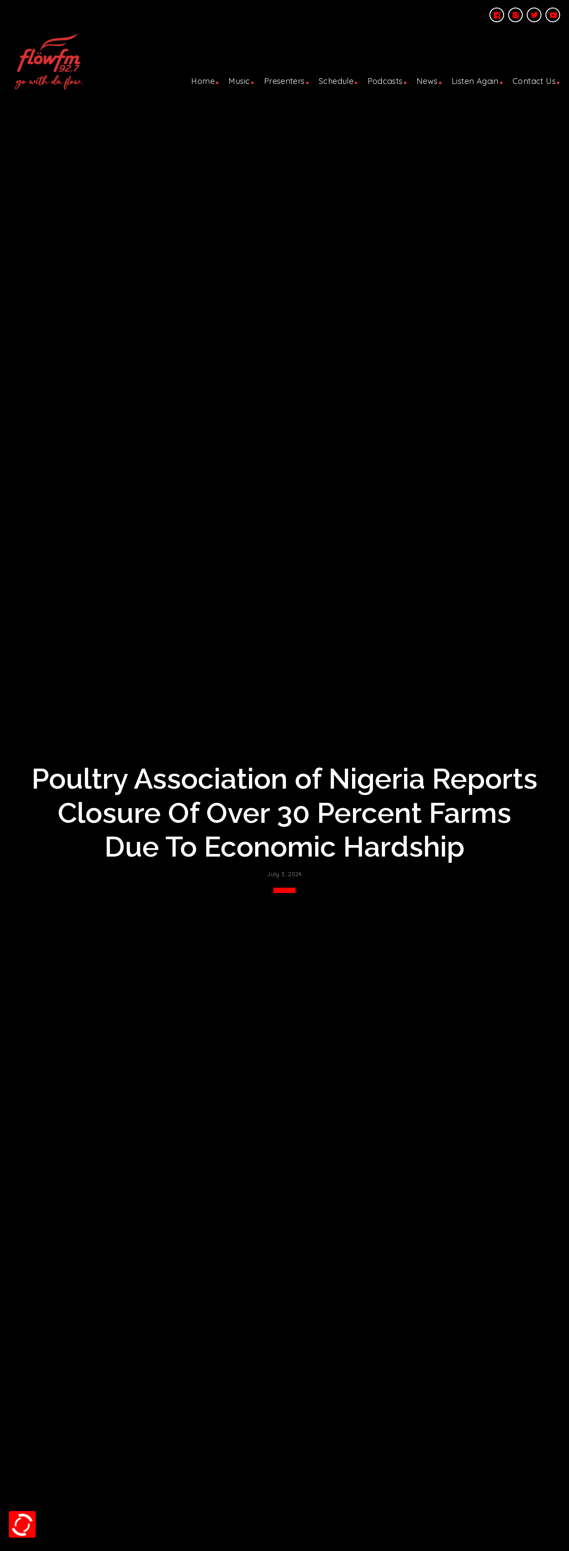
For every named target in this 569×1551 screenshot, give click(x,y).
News (427, 81)
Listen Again (475, 81)
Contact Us (534, 81)
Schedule (336, 81)
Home (203, 81)
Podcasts (385, 81)
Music (239, 81)
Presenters (284, 81)
